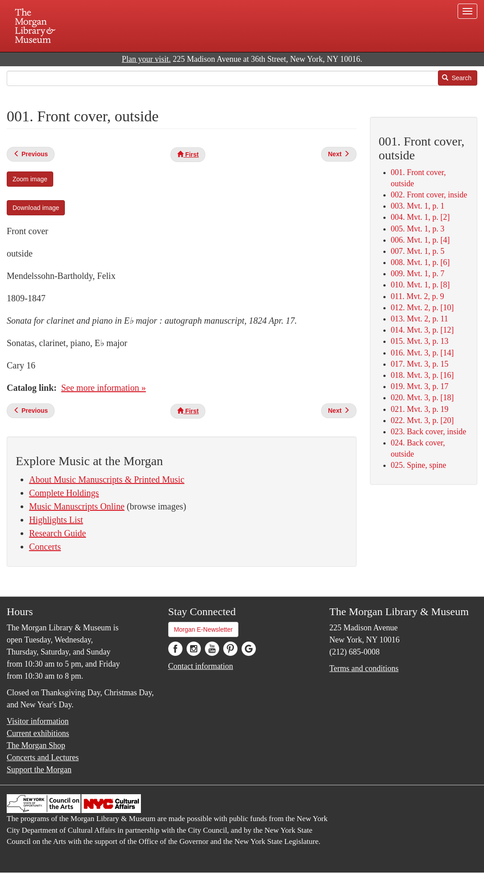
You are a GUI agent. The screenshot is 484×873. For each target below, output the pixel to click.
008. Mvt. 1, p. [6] (420, 262)
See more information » (103, 388)
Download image (36, 207)
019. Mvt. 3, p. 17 (420, 386)
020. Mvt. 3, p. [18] (422, 397)
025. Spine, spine (418, 465)
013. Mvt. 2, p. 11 (419, 318)
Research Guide (57, 533)
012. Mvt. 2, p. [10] (422, 307)
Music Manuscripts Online (76, 506)
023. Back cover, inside (429, 431)
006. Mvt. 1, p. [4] (420, 239)
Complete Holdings (64, 493)
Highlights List (56, 520)
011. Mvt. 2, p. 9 (417, 296)
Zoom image (30, 179)
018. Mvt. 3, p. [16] (422, 375)
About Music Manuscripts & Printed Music (106, 479)
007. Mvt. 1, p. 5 (418, 251)
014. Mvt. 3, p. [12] (422, 329)
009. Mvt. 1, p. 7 (418, 273)
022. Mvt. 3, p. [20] (422, 420)
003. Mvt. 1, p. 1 (418, 205)
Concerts (45, 547)
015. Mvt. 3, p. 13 (420, 341)
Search (456, 77)
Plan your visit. (146, 59)
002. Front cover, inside (429, 194)
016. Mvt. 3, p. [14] (422, 352)
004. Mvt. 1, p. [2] (420, 217)
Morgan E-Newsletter (203, 629)
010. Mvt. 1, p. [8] (420, 284)
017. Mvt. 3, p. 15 (420, 363)
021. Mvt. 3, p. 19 (420, 409)
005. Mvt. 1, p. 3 (418, 228)
